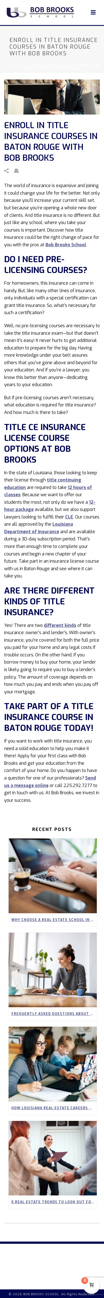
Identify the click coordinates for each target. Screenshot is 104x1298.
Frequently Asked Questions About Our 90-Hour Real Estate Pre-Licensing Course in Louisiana (54, 1014)
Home (9, 65)
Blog (23, 65)
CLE (69, 517)
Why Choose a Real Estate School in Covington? (54, 920)
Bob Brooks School (65, 245)
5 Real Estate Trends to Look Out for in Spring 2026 (54, 1202)
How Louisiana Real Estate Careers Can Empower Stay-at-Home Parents (54, 1108)
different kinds (60, 625)
